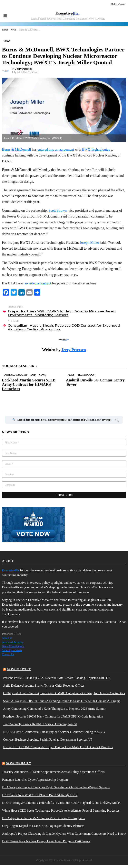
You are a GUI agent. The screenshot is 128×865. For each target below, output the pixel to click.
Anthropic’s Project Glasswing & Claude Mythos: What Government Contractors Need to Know (64, 833)
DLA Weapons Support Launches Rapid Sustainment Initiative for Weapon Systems (56, 787)
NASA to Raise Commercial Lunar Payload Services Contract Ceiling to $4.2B (54, 732)
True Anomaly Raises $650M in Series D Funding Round (40, 724)
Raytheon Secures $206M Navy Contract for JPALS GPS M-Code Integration (53, 716)
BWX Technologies (96, 149)
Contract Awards (15, 374)
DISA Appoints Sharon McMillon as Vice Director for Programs (43, 818)
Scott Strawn (57, 210)
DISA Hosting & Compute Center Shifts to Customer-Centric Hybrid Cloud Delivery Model (61, 803)
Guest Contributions (13, 646)
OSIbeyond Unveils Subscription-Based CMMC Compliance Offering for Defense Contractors (64, 693)
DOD (33, 374)
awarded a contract (38, 283)
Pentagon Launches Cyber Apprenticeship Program (35, 779)
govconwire (19, 669)
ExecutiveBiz (10, 570)
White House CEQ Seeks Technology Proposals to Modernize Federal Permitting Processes (61, 810)
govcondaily (18, 763)
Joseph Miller (89, 243)
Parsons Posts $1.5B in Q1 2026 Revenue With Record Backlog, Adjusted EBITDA (57, 678)
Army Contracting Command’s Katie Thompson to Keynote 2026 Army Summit (54, 708)
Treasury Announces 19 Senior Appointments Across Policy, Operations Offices (53, 772)
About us (7, 638)
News (42, 374)
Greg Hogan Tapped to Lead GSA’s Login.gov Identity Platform (43, 826)
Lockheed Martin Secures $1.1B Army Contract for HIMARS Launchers (28, 384)
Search (117, 421)
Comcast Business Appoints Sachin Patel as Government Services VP (48, 739)
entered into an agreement (55, 149)
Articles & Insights (12, 642)
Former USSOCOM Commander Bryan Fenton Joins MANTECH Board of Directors (58, 747)
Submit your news (12, 650)
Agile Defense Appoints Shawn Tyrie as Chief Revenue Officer (43, 685)
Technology (86, 374)
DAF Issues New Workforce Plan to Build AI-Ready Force (40, 795)
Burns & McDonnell (16, 149)
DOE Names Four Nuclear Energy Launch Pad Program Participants (46, 841)
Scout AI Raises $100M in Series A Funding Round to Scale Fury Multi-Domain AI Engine (61, 701)
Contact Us (8, 654)
